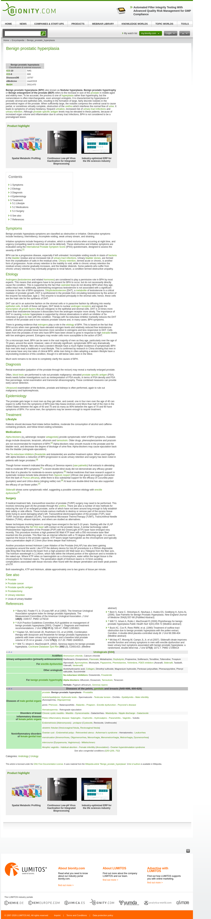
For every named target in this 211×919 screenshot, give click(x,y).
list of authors (134, 764)
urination (60, 109)
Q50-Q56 (109, 751)
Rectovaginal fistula (89, 728)
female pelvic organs (30, 719)
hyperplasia (67, 95)
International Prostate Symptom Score (45, 247)
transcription (12, 309)
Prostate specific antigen (20, 587)
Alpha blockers (13, 437)
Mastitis (69, 713)
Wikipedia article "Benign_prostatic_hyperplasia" (105, 764)
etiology (70, 324)
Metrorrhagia (126, 737)
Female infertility (87, 747)
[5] (65, 471)
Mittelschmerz (88, 742)
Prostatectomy (15, 591)
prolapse (77, 723)
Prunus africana (30, 477)
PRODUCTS (77, 24)
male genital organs (30, 701)
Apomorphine (81, 663)
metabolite (81, 290)
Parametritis (115, 718)
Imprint (57, 915)
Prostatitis (88, 692)
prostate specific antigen (45, 111)
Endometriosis (49, 723)
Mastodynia (111, 713)
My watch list (130, 33)
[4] (41, 468)
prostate (95, 92)
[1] (23, 249)
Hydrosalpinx (100, 718)
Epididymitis (127, 697)
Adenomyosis (63, 723)
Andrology (23, 756)
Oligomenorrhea (78, 737)
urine (111, 106)
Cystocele (88, 723)
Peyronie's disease (127, 705)
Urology (34, 756)
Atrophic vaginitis (50, 747)
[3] (37, 460)
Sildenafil (10, 489)
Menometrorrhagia (110, 737)
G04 (111, 652)
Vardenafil (77, 665)
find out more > (66, 885)
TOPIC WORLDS (164, 24)
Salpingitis (75, 718)
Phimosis (53, 705)
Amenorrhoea (63, 737)
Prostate (12, 579)
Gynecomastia (82, 713)
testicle (45, 697)
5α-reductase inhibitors (22, 454)
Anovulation (102, 747)
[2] (51, 443)
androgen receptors (81, 306)
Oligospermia (63, 700)
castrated (65, 285)
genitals (99, 688)
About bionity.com (71, 868)
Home (6, 40)
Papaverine (105, 663)
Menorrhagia (94, 737)
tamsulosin (62, 440)
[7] (39, 484)
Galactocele (143, 713)
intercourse (47, 742)
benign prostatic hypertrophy (47, 680)
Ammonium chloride (73, 656)
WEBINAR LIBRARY (103, 24)
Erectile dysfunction (106, 705)
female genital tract (30, 736)
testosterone (24, 279)
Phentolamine (119, 663)
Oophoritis (87, 718)
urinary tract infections (94, 109)
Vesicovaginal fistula (69, 728)
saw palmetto (80, 465)
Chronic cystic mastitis (53, 713)
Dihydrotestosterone (55, 290)
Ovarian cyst (48, 732)
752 (117, 751)
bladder (16, 258)
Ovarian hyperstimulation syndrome (128, 747)
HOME (8, 24)
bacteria (112, 255)
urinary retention (14, 111)
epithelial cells (13, 306)
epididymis (55, 697)
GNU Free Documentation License (48, 764)
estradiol (106, 332)
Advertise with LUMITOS (157, 870)
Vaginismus (73, 742)
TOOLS (185, 24)
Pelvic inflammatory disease (55, 718)
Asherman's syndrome (106, 732)
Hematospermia (50, 710)
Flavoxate (94, 659)
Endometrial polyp (65, 732)
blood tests (18, 374)
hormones (49, 279)
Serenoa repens (100, 685)
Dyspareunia (60, 742)
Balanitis (80, 705)
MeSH (9, 84)
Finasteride (106, 675)
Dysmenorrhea (141, 737)
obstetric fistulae (50, 728)
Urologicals (100, 652)
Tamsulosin (107, 680)
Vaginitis (126, 718)
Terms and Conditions (76, 915)
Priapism (90, 705)
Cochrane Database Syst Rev (43, 646)
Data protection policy (103, 915)
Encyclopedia (18, 40)
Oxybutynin (118, 659)
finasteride (40, 454)
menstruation (48, 737)
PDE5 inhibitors (146, 663)
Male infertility (142, 697)
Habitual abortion (69, 747)
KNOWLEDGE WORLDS (135, 24)
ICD (8, 71)
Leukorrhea (140, 732)
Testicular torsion (102, 697)
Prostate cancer (16, 583)
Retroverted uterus (85, 732)
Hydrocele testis (69, 697)
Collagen (90, 669)
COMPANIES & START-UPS (49, 24)
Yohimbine (132, 663)
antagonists (52, 437)
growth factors (29, 309)
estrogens (43, 324)
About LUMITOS (114, 868)
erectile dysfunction (51, 664)
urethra (68, 106)
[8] (18, 492)
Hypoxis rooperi (62, 475)
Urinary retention (67, 260)
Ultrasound (11, 388)
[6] (62, 480)
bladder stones (93, 258)
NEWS (23, 24)
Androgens (11, 279)
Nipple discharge (127, 713)
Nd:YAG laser (37, 527)
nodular (26, 314)
